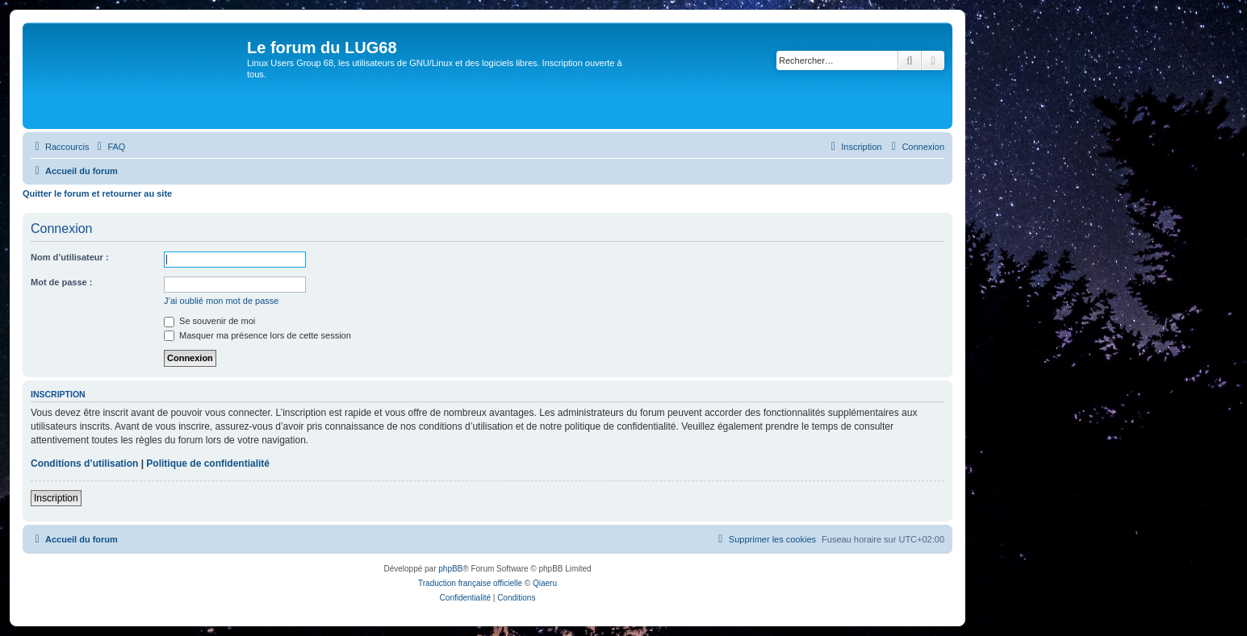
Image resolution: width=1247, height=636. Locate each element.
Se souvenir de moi (209, 321)
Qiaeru (545, 583)
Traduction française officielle (470, 583)
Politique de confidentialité (208, 463)
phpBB (450, 568)
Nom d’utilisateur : (70, 257)
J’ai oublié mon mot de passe (221, 301)
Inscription (56, 498)
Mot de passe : (61, 282)
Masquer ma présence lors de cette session (257, 335)
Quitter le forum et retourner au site (97, 193)
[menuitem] (109, 146)
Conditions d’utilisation (84, 463)
